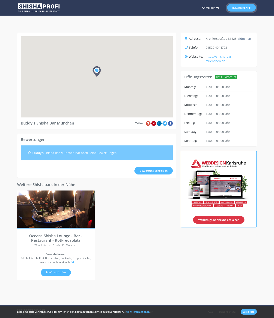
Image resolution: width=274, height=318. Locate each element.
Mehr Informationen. (138, 312)
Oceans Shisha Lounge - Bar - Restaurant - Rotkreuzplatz (55, 238)
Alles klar (248, 312)
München (244, 39)
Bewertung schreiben (154, 171)
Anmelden (210, 8)
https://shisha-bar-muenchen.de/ (219, 58)
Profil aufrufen (56, 272)
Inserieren (241, 8)
